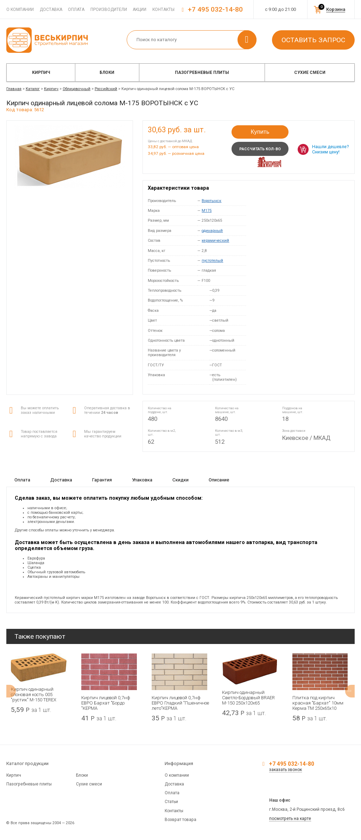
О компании (20, 9)
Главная (13, 89)
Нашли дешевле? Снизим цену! (330, 149)
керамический (215, 240)
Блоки (107, 72)
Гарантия (102, 479)
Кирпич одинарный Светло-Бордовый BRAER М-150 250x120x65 (248, 698)
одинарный (212, 230)
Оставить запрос (313, 40)
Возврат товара (180, 819)
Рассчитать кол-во (260, 149)
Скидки (180, 479)
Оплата (76, 9)
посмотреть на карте (290, 818)
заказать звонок (285, 769)
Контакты (163, 9)
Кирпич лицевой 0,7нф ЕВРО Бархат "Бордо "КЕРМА (105, 703)
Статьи (171, 801)
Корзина (335, 9)
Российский (106, 89)
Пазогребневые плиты (202, 72)
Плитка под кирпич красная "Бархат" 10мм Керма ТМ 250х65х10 (317, 703)
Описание (219, 479)
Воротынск (211, 200)
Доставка (51, 9)
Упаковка (142, 479)
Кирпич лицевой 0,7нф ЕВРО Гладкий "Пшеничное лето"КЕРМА (180, 703)
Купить (260, 131)
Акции (139, 9)
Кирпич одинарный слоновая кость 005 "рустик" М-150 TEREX (33, 694)
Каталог (33, 89)
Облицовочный (76, 89)
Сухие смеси (309, 72)
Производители (108, 9)
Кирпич (41, 72)
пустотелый (212, 260)
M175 (206, 210)
